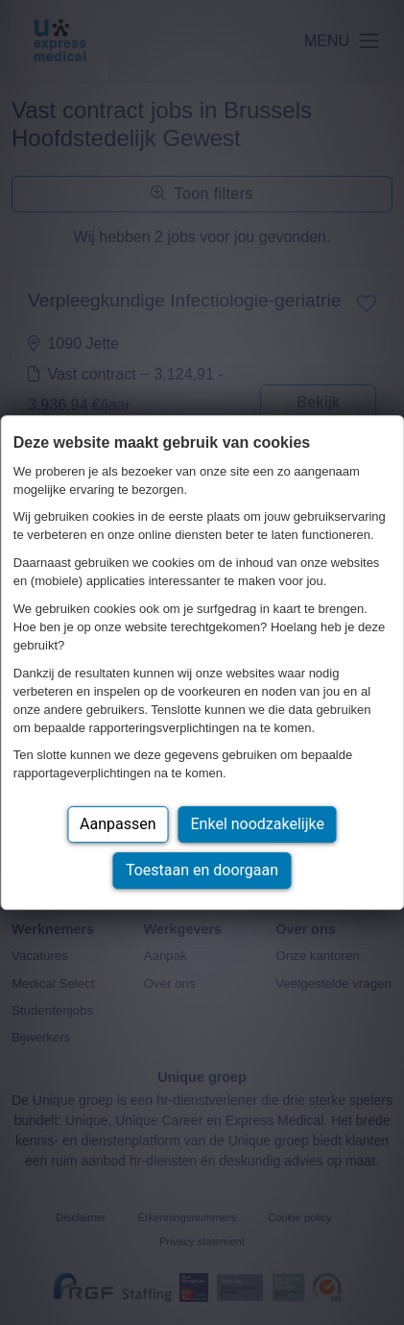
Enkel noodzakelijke (257, 824)
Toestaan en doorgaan (202, 870)
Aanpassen (118, 824)
